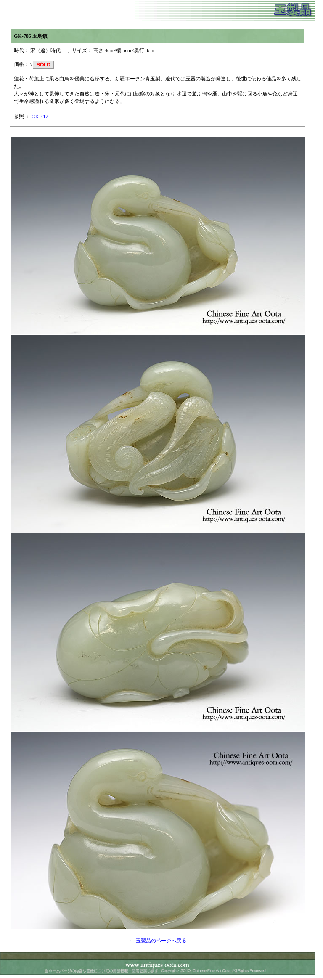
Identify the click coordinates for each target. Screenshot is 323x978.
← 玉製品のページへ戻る (158, 941)
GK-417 (40, 116)
